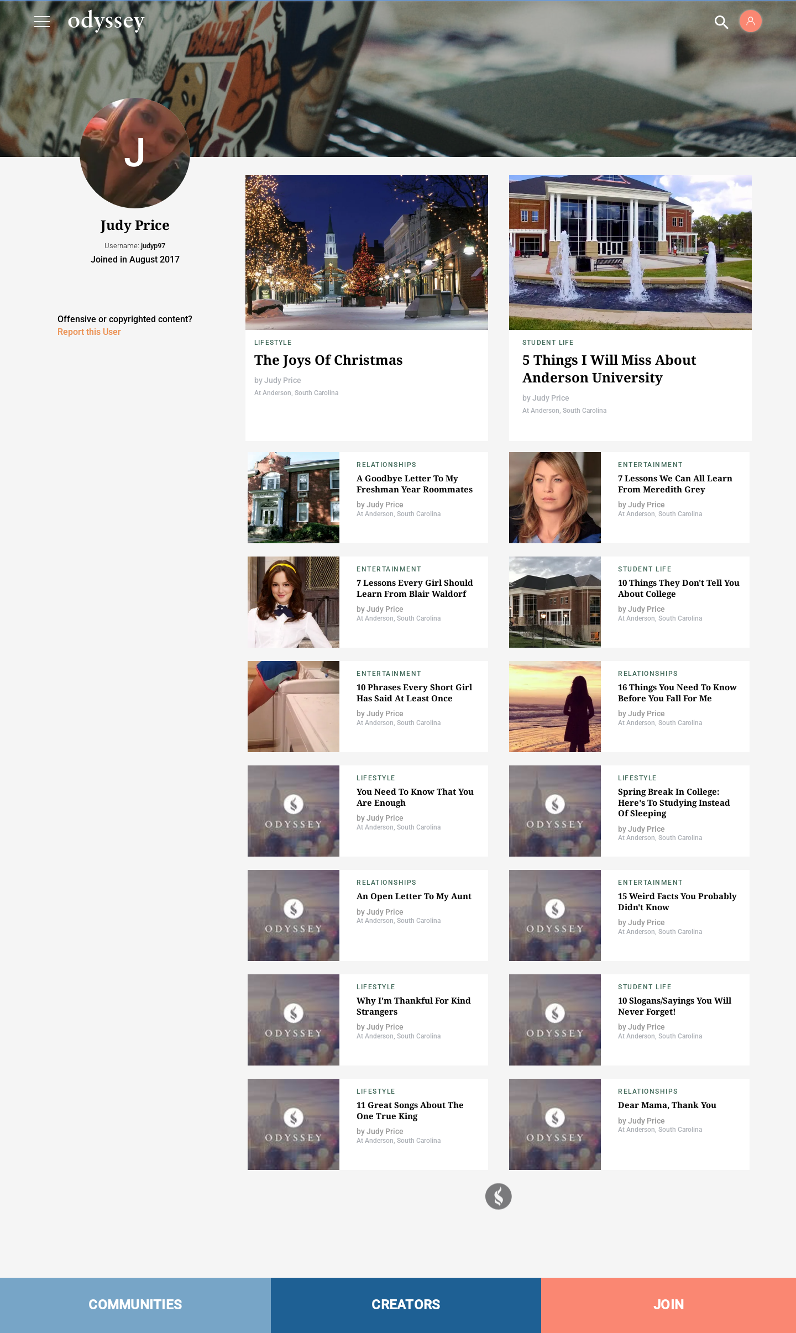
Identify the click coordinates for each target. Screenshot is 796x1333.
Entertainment (650, 465)
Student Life (548, 343)
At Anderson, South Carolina (296, 393)
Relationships (387, 465)
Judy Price (282, 380)
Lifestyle (273, 343)
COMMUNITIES (135, 1305)
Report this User (89, 332)
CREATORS (405, 1305)
